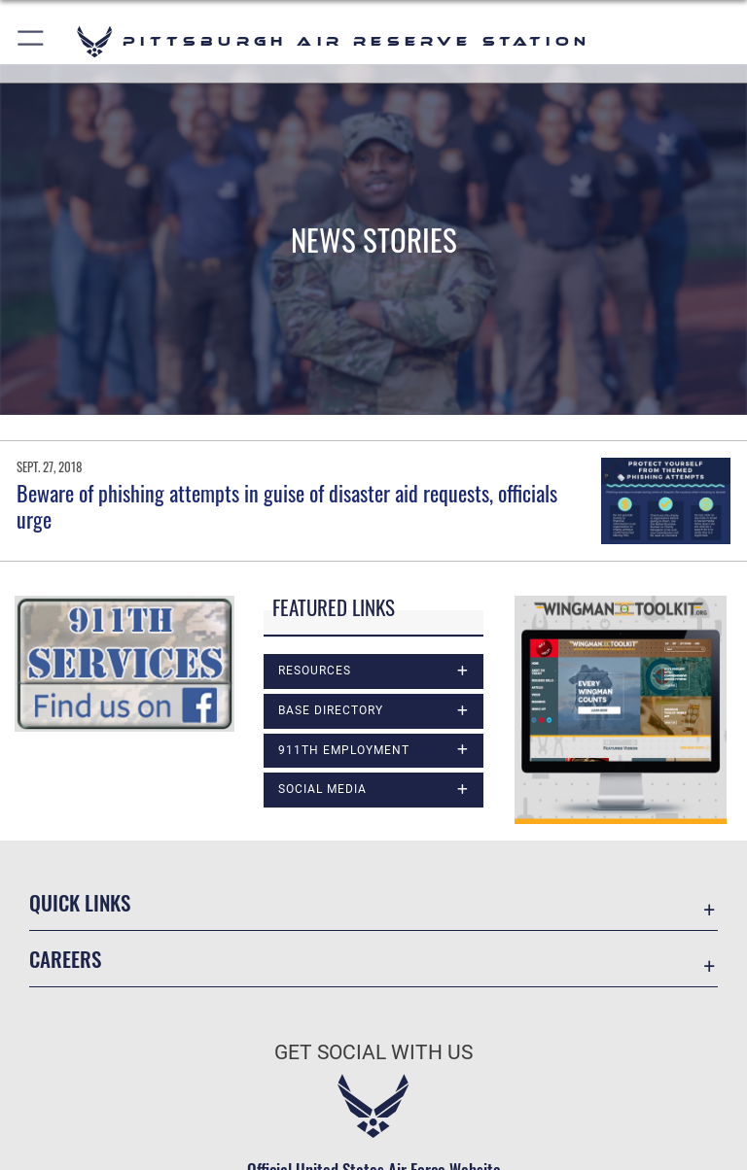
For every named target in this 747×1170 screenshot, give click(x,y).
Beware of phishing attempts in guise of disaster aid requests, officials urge (287, 505)
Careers (65, 959)
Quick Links (79, 902)
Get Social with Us (373, 1052)
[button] (31, 41)
